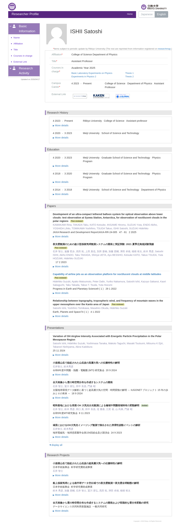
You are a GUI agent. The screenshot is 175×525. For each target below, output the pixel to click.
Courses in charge (23, 55)
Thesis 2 (129, 76)
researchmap (164, 48)
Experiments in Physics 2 (83, 76)
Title (16, 49)
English (161, 14)
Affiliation (18, 43)
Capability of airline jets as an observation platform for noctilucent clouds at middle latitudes (107, 274)
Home (130, 14)
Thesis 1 (129, 73)
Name (17, 37)
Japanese (147, 14)
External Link (20, 61)
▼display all (55, 445)
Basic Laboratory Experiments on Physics (91, 73)
